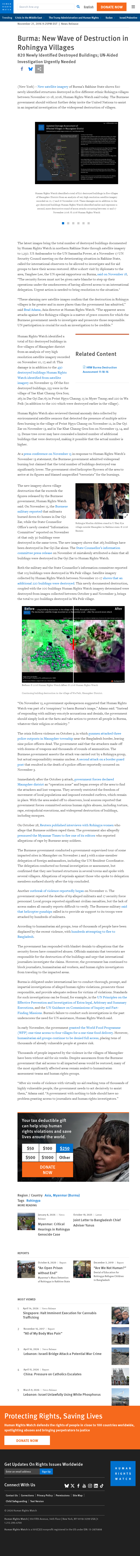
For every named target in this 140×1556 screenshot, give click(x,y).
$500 (30, 1157)
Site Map (78, 1495)
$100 (47, 1148)
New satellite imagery (53, 87)
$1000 (48, 1157)
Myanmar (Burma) (66, 1195)
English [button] (89, 7)
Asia (48, 1195)
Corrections (27, 1495)
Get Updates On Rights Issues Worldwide (43, 1464)
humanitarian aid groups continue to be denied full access (58, 1038)
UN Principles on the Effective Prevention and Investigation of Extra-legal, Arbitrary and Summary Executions (72, 1002)
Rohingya (33, 1200)
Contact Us (12, 1495)
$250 (65, 1148)
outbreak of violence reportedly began (57, 891)
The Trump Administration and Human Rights (76, 17)
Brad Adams (32, 310)
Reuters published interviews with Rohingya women (77, 825)
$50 (30, 1148)
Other (64, 1157)
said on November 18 (112, 274)
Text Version (37, 1501)
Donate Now (112, 6)
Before (29, 608)
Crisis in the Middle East (30, 17)
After (118, 608)
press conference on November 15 (47, 454)
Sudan (111, 17)
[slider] (73, 644)
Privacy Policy (45, 1495)
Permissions (63, 1495)
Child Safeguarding (16, 1501)
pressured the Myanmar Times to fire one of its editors (56, 835)
